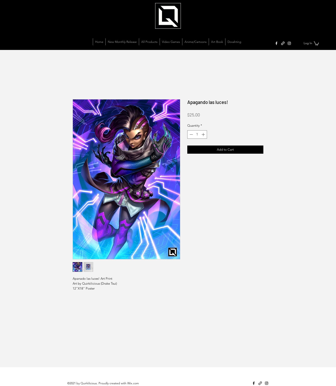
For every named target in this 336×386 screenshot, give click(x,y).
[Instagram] (289, 43)
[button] (316, 43)
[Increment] (204, 134)
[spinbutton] (197, 134)
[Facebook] (276, 43)
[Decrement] (191, 134)
